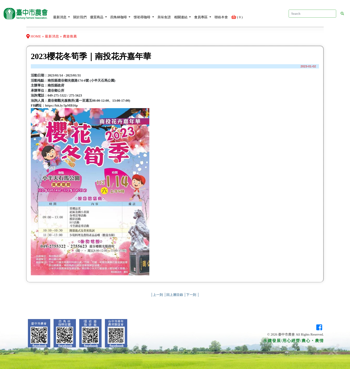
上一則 (158, 295)
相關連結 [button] (182, 13)
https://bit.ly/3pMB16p (61, 105)
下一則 (191, 295)
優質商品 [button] (98, 13)
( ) (237, 13)
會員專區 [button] (202, 13)
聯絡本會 (221, 13)
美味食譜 (164, 13)
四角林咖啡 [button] (120, 13)
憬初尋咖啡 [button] (144, 13)
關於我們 (80, 13)
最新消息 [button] (61, 13)
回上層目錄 (174, 295)
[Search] (312, 14)
